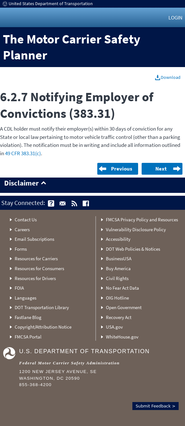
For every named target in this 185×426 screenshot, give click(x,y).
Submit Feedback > (155, 406)
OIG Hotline (117, 298)
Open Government (124, 307)
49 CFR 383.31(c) (23, 153)
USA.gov (114, 327)
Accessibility (118, 239)
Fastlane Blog (28, 317)
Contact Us (26, 220)
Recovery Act (118, 317)
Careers (22, 229)
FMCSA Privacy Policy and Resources (142, 220)
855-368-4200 (35, 384)
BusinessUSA (118, 258)
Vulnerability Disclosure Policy (136, 229)
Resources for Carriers (36, 258)
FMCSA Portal (28, 337)
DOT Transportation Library (42, 307)
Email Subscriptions (34, 239)
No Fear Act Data (122, 288)
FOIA (19, 288)
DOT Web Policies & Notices (133, 249)
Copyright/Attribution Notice (43, 327)
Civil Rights (117, 278)
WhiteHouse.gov (122, 337)
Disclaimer (21, 183)
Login (175, 17)
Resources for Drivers (35, 278)
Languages (25, 298)
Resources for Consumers (39, 268)
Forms (21, 249)
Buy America (118, 268)
